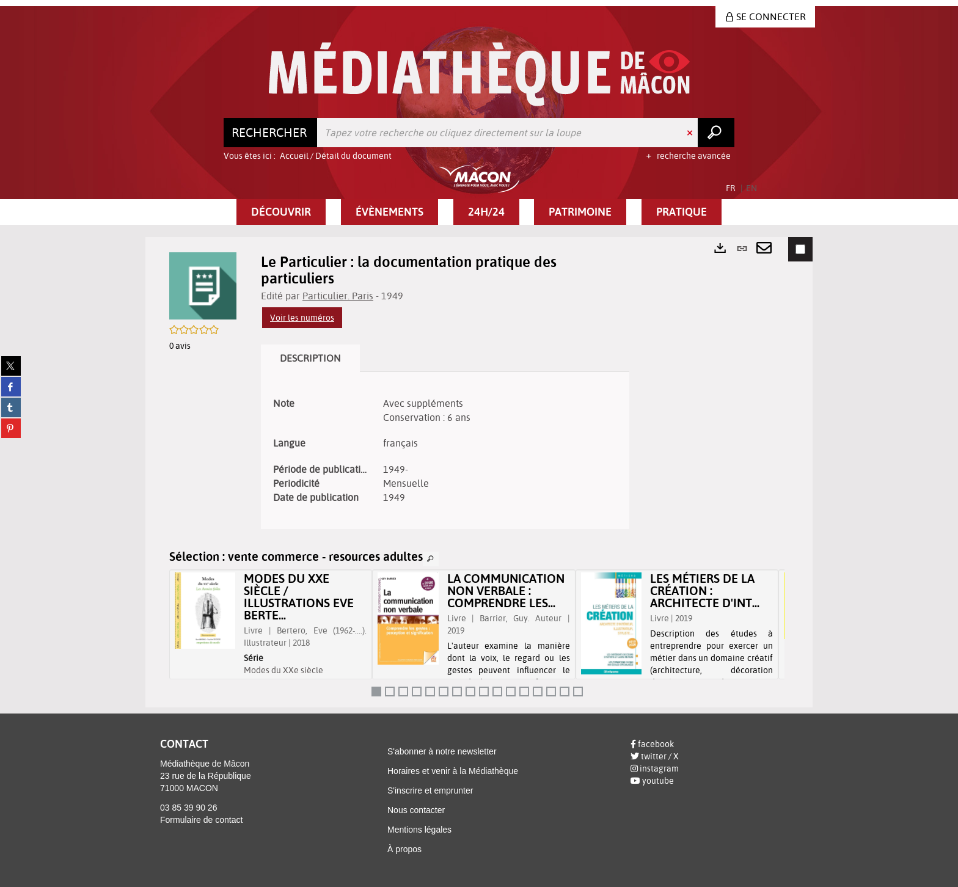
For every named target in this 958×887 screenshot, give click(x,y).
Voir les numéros (302, 317)
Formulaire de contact (201, 820)
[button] (281, 212)
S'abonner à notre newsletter (442, 751)
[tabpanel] (445, 450)
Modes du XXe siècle (283, 670)
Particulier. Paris (337, 296)
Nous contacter (416, 810)
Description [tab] (310, 358)
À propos (404, 849)
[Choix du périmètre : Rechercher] (271, 132)
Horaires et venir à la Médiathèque (452, 771)
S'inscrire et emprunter (430, 790)
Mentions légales (419, 829)
